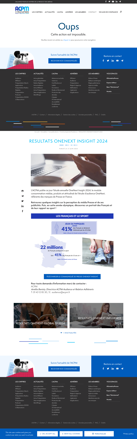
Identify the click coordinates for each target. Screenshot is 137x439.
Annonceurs (92, 88)
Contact (92, 12)
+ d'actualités (69, 333)
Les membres (80, 12)
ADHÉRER (73, 74)
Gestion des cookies (69, 115)
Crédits (103, 115)
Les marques (92, 92)
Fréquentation (74, 83)
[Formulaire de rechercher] (121, 12)
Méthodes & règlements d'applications (74, 90)
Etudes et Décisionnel (58, 90)
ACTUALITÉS (38, 74)
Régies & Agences (75, 85)
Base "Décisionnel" (113, 87)
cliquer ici (66, 40)
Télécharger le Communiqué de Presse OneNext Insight (72, 276)
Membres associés (94, 90)
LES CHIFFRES (20, 74)
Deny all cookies (71, 434)
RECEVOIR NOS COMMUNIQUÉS (64, 61)
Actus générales (38, 78)
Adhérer (69, 12)
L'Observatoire (19, 99)
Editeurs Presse (92, 78)
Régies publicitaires (94, 83)
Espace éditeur (111, 83)
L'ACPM (60, 12)
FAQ (96, 115)
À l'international (56, 99)
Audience (18, 78)
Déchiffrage (37, 95)
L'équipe (54, 97)
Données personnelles (85, 115)
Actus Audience (38, 85)
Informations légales (54, 115)
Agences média (93, 85)
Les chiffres (37, 12)
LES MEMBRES (93, 74)
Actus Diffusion (38, 88)
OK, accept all (47, 434)
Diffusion (18, 81)
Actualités (50, 12)
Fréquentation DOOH (22, 97)
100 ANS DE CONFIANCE (108, 12)
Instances (54, 81)
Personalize (100, 434)
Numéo (109, 91)
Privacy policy (128, 434)
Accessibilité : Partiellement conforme (56, 104)
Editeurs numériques (94, 81)
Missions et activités (58, 78)
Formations (55, 88)
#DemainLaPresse (112, 78)
